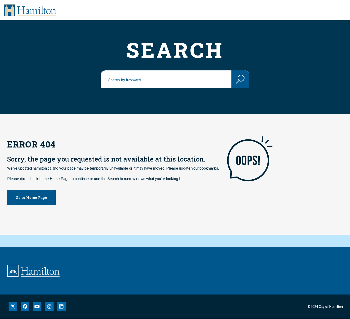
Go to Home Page (31, 197)
